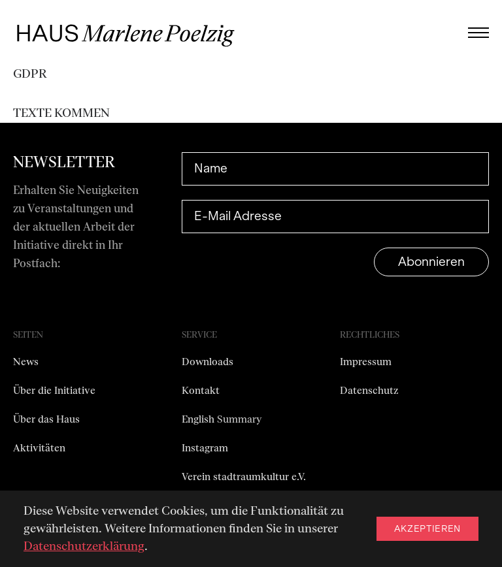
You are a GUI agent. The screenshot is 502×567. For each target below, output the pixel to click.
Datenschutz (369, 390)
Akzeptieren (427, 528)
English (199, 419)
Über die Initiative (54, 390)
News (26, 361)
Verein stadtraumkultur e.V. (244, 476)
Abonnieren (431, 262)
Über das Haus (46, 419)
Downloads (207, 361)
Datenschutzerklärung (84, 546)
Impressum (366, 361)
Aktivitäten (39, 448)
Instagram (205, 448)
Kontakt (201, 390)
